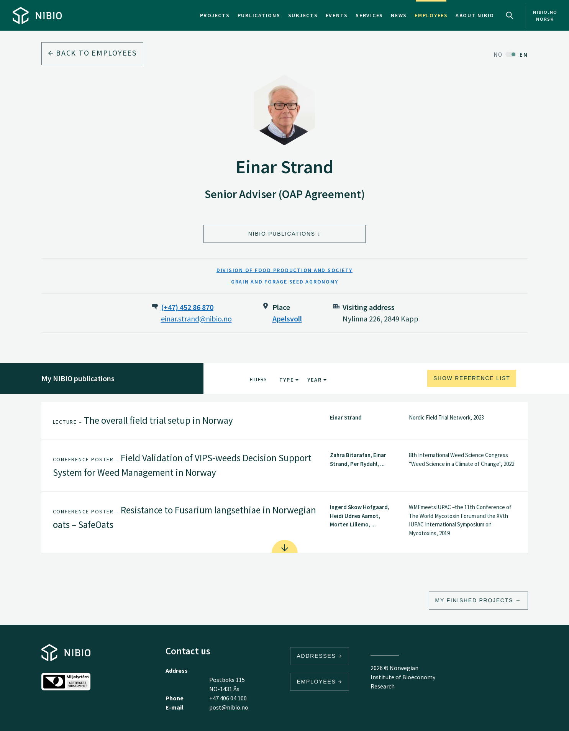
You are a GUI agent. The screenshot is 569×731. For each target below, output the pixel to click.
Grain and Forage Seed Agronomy (284, 281)
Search (509, 15)
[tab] (284, 420)
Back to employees (92, 52)
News (399, 15)
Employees (431, 15)
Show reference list (471, 378)
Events (337, 15)
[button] (284, 420)
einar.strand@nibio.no (196, 318)
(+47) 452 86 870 (187, 307)
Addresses (320, 656)
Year (316, 379)
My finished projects (474, 600)
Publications (259, 15)
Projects (215, 15)
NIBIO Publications (281, 234)
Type (289, 379)
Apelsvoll (287, 318)
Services (369, 15)
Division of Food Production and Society (284, 270)
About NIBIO (475, 15)
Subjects (303, 15)
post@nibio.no (228, 707)
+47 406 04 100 (228, 698)
